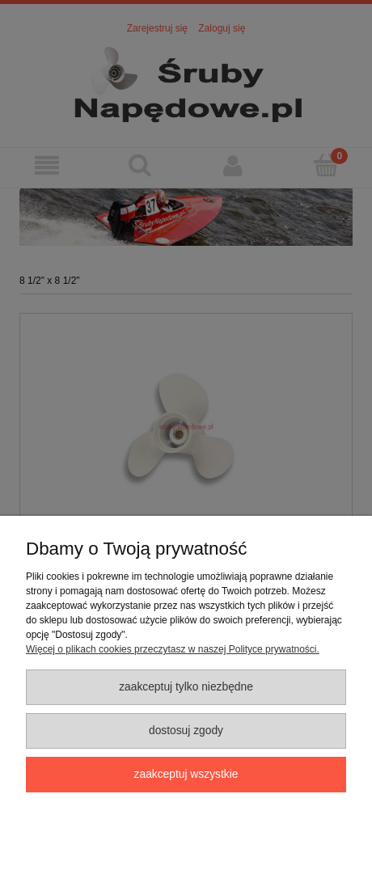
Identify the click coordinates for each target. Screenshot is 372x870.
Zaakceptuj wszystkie (186, 774)
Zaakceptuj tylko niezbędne (186, 687)
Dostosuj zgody (186, 730)
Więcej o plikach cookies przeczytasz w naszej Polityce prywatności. (172, 649)
